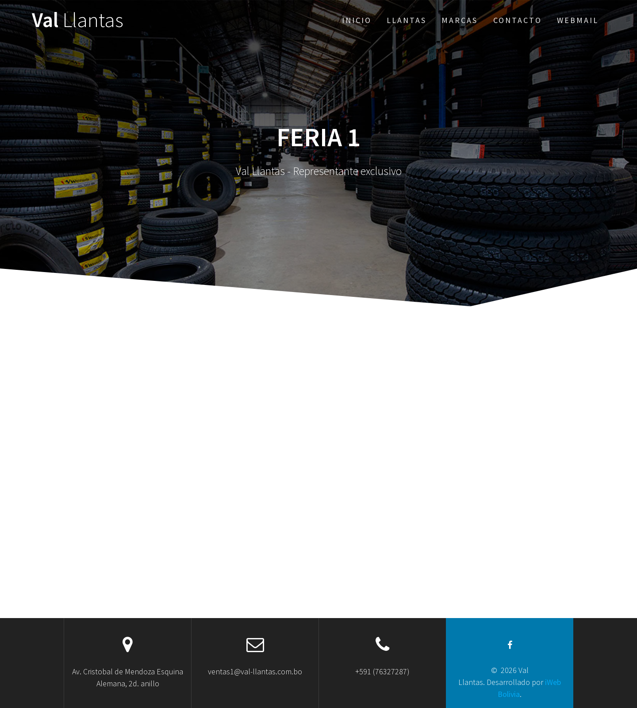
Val (77, 20)
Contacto (517, 20)
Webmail (578, 20)
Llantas (406, 20)
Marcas (459, 20)
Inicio (357, 20)
